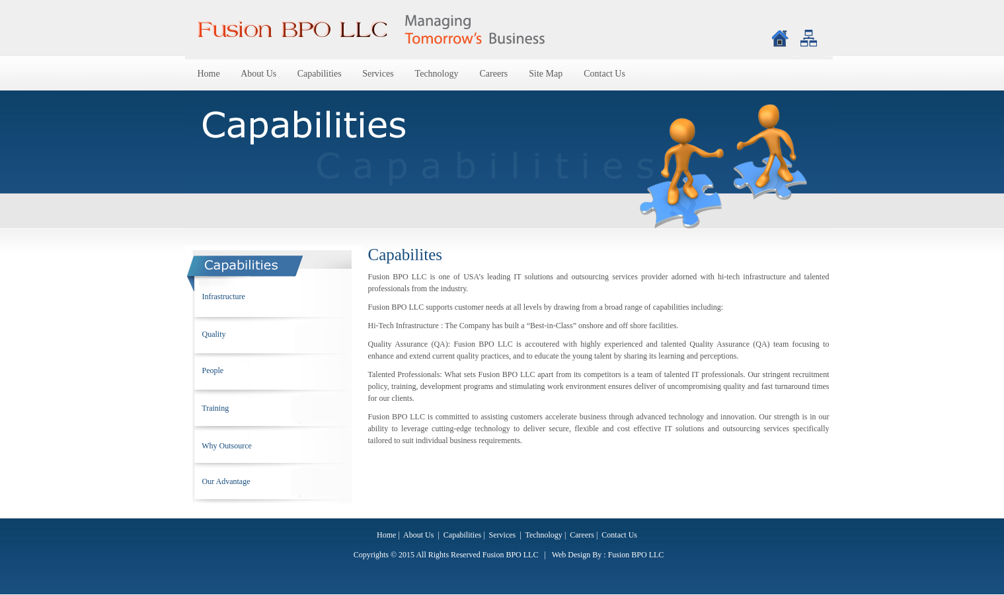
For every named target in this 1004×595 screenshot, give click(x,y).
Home (210, 74)
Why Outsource (226, 445)
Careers (494, 74)
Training (214, 408)
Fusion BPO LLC (636, 554)
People (212, 370)
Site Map (545, 74)
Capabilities (320, 74)
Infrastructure (222, 296)
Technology (437, 74)
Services (377, 74)
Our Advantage (225, 481)
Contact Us (604, 74)
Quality (213, 334)
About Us (260, 74)
